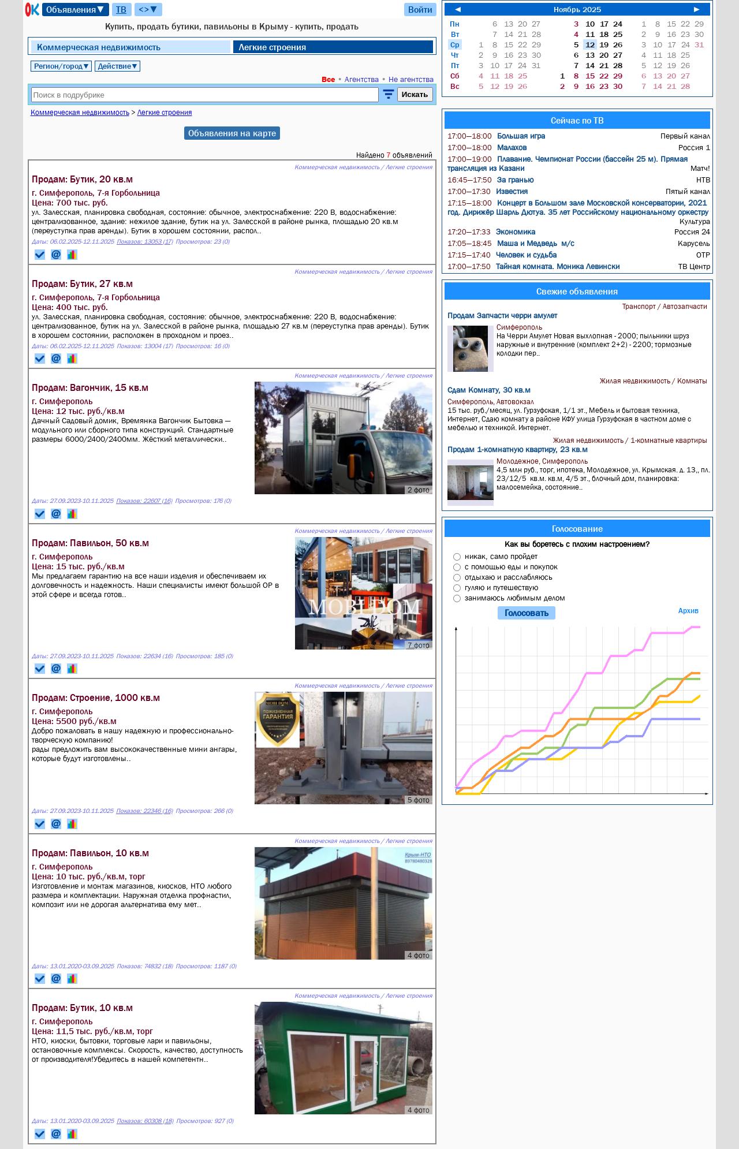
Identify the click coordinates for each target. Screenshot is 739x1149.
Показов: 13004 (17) (145, 346)
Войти (420, 9)
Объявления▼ (75, 9)
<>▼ (148, 9)
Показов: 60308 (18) (145, 1121)
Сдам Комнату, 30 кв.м (489, 389)
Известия (487, 191)
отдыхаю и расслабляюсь (509, 576)
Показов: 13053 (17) (145, 241)
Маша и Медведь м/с (510, 243)
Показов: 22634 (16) (144, 656)
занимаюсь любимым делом (515, 597)
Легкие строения (272, 47)
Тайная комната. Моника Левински (533, 266)
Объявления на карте (232, 133)
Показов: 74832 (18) (145, 966)
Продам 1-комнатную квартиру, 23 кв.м (517, 449)
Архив (688, 610)
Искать (415, 94)
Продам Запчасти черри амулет (502, 315)
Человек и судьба (502, 254)
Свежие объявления (577, 291)
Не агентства (411, 79)
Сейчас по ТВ (577, 120)
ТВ (121, 9)
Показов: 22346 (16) (144, 811)
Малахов (487, 147)
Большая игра (496, 135)
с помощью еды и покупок (511, 566)
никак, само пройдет (501, 556)
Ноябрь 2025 (577, 9)
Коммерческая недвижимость (99, 47)
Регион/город (61, 65)
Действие (118, 65)
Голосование (577, 528)
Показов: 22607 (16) (144, 501)
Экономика (491, 231)
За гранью (490, 179)
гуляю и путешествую (501, 587)
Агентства (362, 79)
